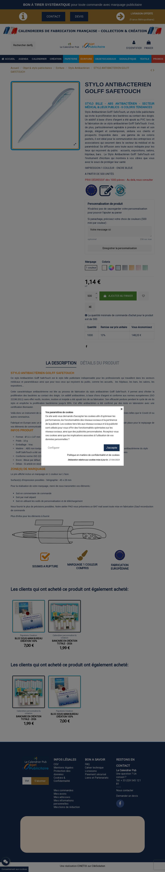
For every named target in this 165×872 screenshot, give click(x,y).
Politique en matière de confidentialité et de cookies (93, 455)
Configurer (53, 447)
